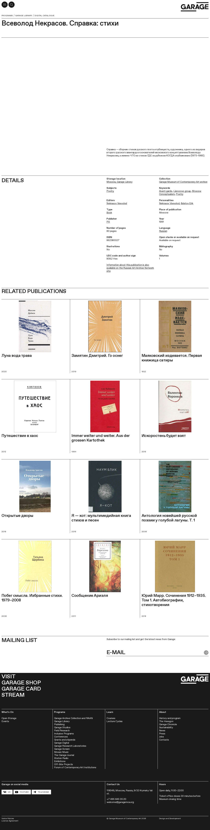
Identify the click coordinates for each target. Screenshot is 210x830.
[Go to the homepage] (194, 7)
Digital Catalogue (45, 15)
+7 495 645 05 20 (116, 799)
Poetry (110, 191)
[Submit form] (206, 652)
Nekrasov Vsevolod (117, 203)
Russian (163, 231)
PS (108, 221)
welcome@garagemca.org (120, 802)
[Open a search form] (11, 5)
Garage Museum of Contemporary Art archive (183, 181)
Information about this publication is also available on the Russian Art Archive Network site (130, 267)
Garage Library (23, 15)
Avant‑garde (165, 191)
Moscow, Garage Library (119, 181)
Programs (7, 15)
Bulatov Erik (187, 203)
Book (109, 212)
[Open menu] (5, 5)
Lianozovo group (182, 191)
